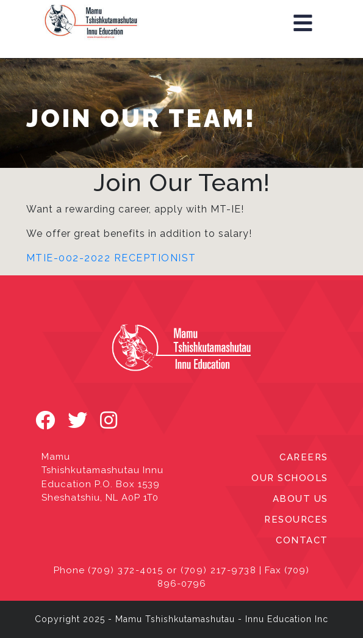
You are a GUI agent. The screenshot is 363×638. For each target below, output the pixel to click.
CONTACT (302, 540)
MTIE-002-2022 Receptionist (111, 258)
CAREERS (303, 457)
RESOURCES (296, 519)
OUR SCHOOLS (289, 478)
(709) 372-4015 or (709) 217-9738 (172, 570)
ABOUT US (300, 498)
